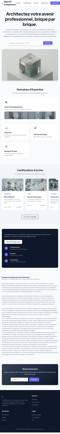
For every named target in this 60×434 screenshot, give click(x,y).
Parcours (36, 3)
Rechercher (48, 43)
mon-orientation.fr (43, 298)
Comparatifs (35, 404)
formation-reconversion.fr (30, 285)
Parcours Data (35, 402)
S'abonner (34, 379)
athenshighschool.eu (45, 308)
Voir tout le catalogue (30, 217)
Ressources (44, 3)
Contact (4, 420)
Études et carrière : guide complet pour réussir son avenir (38, 320)
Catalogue (34, 399)
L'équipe (4, 417)
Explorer (18, 3)
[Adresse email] (19, 379)
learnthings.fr (42, 348)
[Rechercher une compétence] (25, 43)
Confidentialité (35, 417)
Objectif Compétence (9, 3)
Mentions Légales (36, 414)
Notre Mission (5, 414)
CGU (33, 420)
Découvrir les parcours (13, 242)
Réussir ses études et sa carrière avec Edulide (18, 334)
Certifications (27, 3)
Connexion (55, 3)
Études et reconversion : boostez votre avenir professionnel (37, 36)
